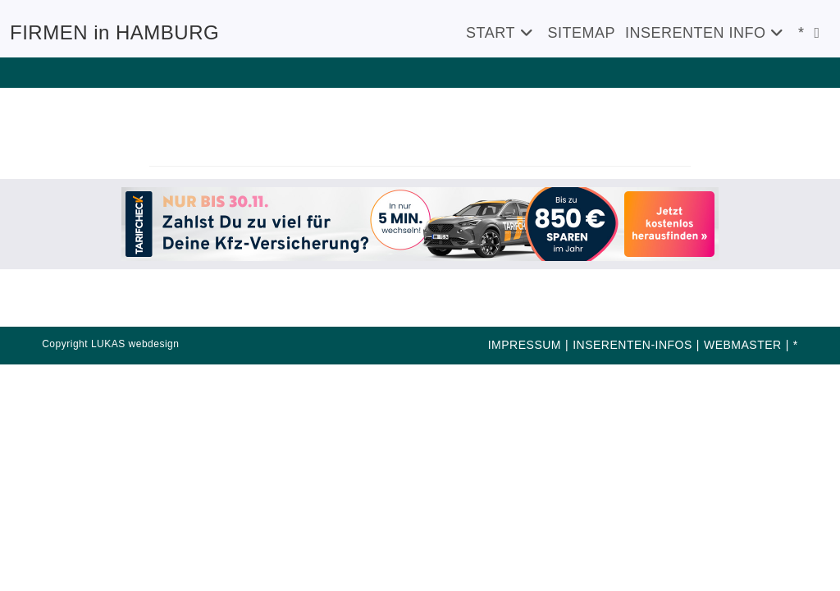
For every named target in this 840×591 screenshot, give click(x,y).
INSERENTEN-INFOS (632, 344)
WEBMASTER (743, 344)
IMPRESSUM (524, 344)
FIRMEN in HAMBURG (114, 32)
